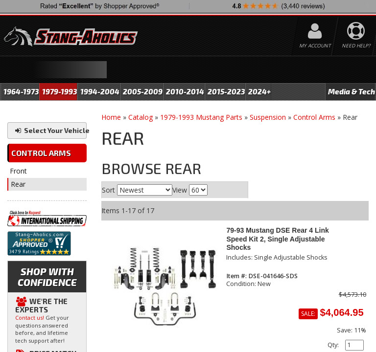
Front (18, 171)
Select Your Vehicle (50, 130)
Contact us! (29, 317)
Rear (18, 184)
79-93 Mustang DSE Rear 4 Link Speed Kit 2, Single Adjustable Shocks (277, 238)
